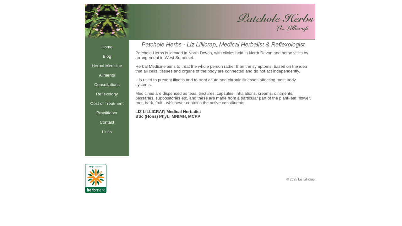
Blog (107, 56)
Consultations (107, 84)
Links (107, 131)
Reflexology (107, 94)
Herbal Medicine (107, 65)
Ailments (107, 75)
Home (107, 47)
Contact (107, 122)
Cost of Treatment (107, 103)
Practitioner (106, 112)
